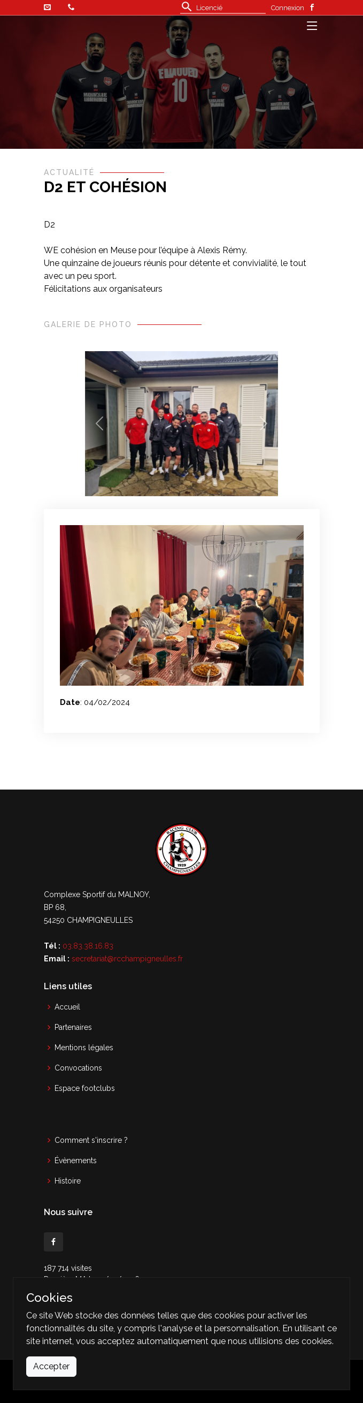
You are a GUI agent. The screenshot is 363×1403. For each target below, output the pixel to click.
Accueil (67, 1007)
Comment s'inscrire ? (91, 1140)
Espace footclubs (85, 1088)
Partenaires (73, 1027)
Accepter (51, 1366)
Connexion (287, 8)
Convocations (78, 1068)
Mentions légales (84, 1047)
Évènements (76, 1160)
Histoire (68, 1181)
